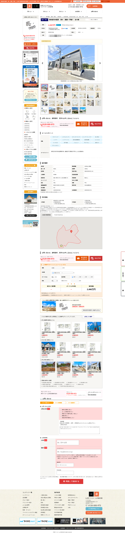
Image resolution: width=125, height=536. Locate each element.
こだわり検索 (57, 496)
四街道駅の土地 (84, 382)
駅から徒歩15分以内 (28, 140)
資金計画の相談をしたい (64, 417)
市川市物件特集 (58, 513)
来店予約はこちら (93, 510)
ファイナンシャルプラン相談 (30, 172)
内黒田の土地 (80, 384)
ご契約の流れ (27, 180)
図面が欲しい (61, 415)
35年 (73, 277)
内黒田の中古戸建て (58, 384)
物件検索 (77, 1)
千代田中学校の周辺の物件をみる (67, 386)
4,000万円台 (26, 130)
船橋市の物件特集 (28, 153)
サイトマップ (70, 529)
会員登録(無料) (45, 295)
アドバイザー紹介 (28, 176)
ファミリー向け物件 (59, 511)
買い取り (43, 501)
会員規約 (63, 529)
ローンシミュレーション (32, 55)
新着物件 (26, 134)
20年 (91, 277)
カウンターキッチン (28, 145)
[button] (71, 231)
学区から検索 (30, 156)
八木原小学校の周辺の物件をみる (49, 386)
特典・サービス (27, 168)
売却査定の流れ (45, 509)
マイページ (50, 529)
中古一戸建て (71, 504)
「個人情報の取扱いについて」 (66, 478)
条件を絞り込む (30, 160)
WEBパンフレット (28, 186)
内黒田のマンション (70, 384)
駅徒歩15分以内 (58, 509)
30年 (79, 277)
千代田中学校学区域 (58, 215)
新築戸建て (27, 112)
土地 (34, 117)
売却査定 (43, 513)
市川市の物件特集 (28, 151)
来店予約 (96, 1)
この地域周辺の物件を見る (54, 29)
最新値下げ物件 (27, 136)
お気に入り (86, 1)
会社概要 (25, 499)
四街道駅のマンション (72, 382)
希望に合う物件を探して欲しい (66, 413)
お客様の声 (26, 170)
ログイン (56, 529)
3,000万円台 (26, 127)
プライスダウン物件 (59, 506)
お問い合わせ (94, 11)
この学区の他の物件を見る (59, 203)
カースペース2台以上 (28, 143)
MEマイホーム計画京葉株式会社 (49, 393)
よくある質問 (27, 178)
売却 (25, 184)
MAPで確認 (65, 28)
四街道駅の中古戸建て (60, 382)
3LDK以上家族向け (28, 138)
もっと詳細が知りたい (63, 411)
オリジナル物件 (58, 501)
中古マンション (72, 506)
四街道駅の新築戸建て (47, 382)
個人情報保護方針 (79, 529)
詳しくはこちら (31, 215)
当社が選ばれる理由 (28, 174)
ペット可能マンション (29, 147)
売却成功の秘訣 (45, 506)
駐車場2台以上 (71, 496)
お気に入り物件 (88, 316)
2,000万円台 (26, 125)
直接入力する (57, 272)
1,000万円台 (26, 123)
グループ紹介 (26, 501)
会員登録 (92, 6)
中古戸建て (33, 112)
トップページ (26, 496)
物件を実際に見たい (63, 409)
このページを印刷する (31, 53)
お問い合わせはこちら (94, 514)
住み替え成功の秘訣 (46, 511)
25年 (85, 277)
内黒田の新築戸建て (46, 384)
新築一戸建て (71, 501)
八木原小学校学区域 (46, 215)
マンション (27, 117)
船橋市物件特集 (58, 516)
